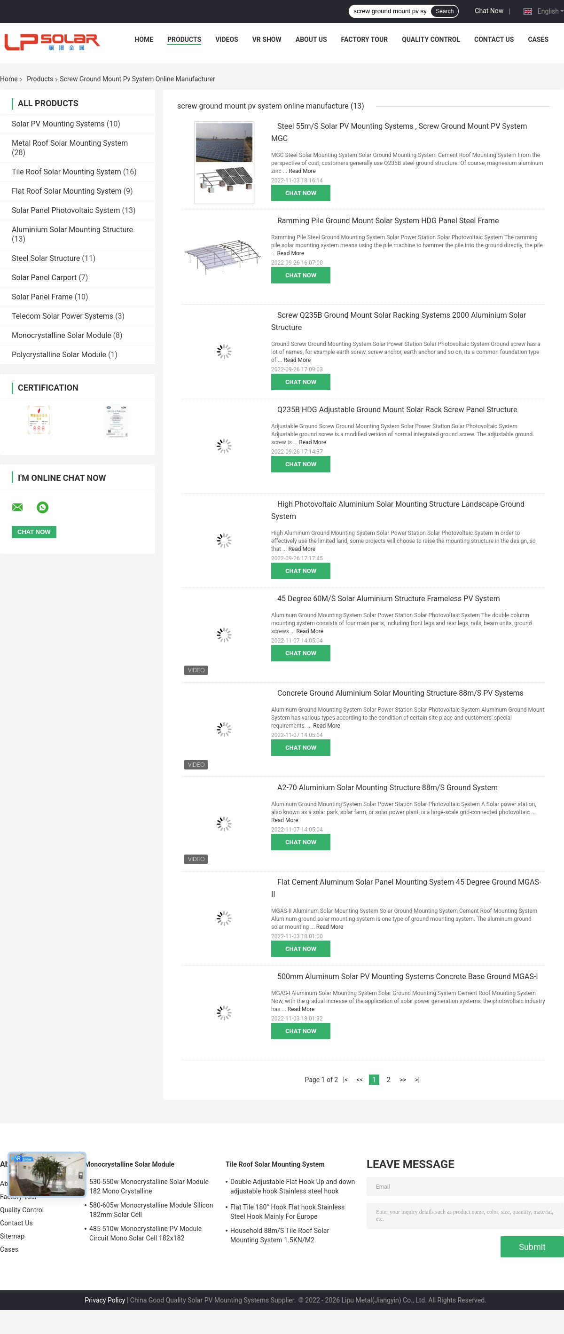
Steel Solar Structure (46, 258)
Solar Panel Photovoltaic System (66, 210)
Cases (538, 39)
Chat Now (489, 11)
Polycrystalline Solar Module (59, 354)
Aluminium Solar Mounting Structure (72, 229)
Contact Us (494, 39)
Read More (302, 171)
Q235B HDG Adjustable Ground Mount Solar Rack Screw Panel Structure (397, 409)
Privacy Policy (105, 1300)
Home (143, 39)
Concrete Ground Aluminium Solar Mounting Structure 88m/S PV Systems (400, 693)
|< (345, 1079)
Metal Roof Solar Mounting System (70, 143)
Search (445, 11)
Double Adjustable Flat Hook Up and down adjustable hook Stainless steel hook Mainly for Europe (292, 1188)
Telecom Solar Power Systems (62, 316)
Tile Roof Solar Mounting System (66, 171)
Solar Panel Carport (44, 277)
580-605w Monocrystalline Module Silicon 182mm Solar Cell (151, 1209)
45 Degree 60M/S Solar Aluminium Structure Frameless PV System (388, 598)
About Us (311, 39)
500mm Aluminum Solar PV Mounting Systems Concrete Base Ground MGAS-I (407, 976)
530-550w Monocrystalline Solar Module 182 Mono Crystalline (149, 1186)
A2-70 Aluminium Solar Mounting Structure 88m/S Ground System (387, 787)
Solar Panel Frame (42, 296)
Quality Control (431, 39)
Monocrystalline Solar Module (61, 335)
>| (417, 1079)
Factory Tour (364, 39)
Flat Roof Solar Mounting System (67, 191)
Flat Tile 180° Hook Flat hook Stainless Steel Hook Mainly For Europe (287, 1211)
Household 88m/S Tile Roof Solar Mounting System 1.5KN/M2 (279, 1235)
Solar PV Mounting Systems (58, 123)
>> (403, 1079)
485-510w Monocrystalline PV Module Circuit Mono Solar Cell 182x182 (145, 1233)
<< (359, 1079)
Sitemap (12, 1236)
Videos (226, 39)
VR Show (267, 39)
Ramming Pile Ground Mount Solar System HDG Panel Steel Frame (388, 220)
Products (184, 39)
